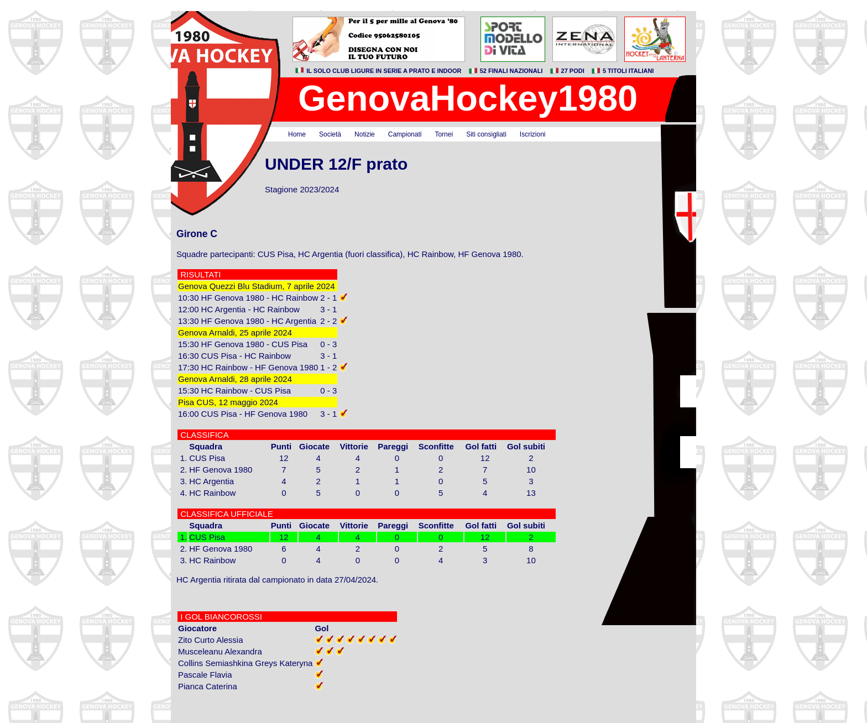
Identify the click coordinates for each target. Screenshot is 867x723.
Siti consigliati (486, 134)
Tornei (444, 134)
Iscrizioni (533, 134)
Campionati (405, 134)
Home (297, 134)
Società (330, 134)
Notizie (364, 134)
